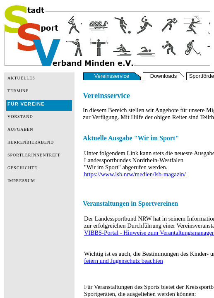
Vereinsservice (112, 76)
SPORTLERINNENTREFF (34, 155)
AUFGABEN (20, 129)
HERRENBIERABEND (30, 142)
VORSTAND (20, 116)
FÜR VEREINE (26, 103)
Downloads (163, 76)
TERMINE (18, 91)
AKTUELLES (21, 78)
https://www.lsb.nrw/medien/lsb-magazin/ (135, 174)
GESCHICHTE (22, 168)
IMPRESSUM (21, 180)
